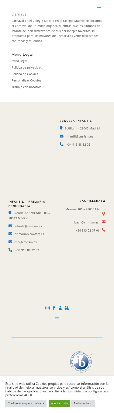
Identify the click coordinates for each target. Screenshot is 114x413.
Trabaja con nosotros (26, 87)
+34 (78, 144)
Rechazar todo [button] (83, 403)
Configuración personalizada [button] (26, 403)
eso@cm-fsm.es (25, 242)
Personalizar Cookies (26, 80)
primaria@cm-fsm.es (29, 234)
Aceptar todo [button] (59, 403)
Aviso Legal (19, 61)
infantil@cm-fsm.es (79, 136)
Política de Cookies (24, 74)
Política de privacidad (26, 67)
